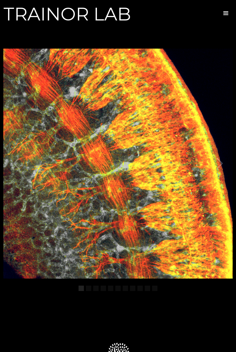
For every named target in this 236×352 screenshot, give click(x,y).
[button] (226, 13)
